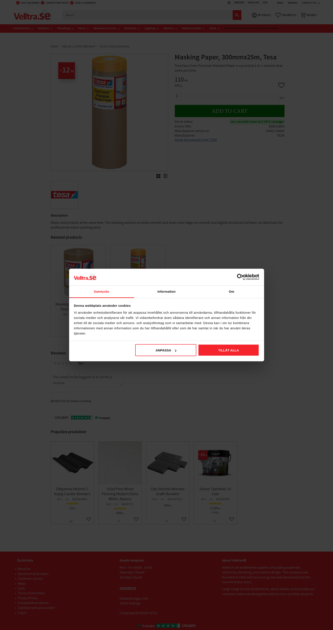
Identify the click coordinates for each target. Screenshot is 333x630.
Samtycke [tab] (101, 291)
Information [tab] (167, 291)
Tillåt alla (228, 350)
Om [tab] (231, 291)
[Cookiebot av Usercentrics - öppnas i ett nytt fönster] (240, 277)
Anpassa (166, 350)
